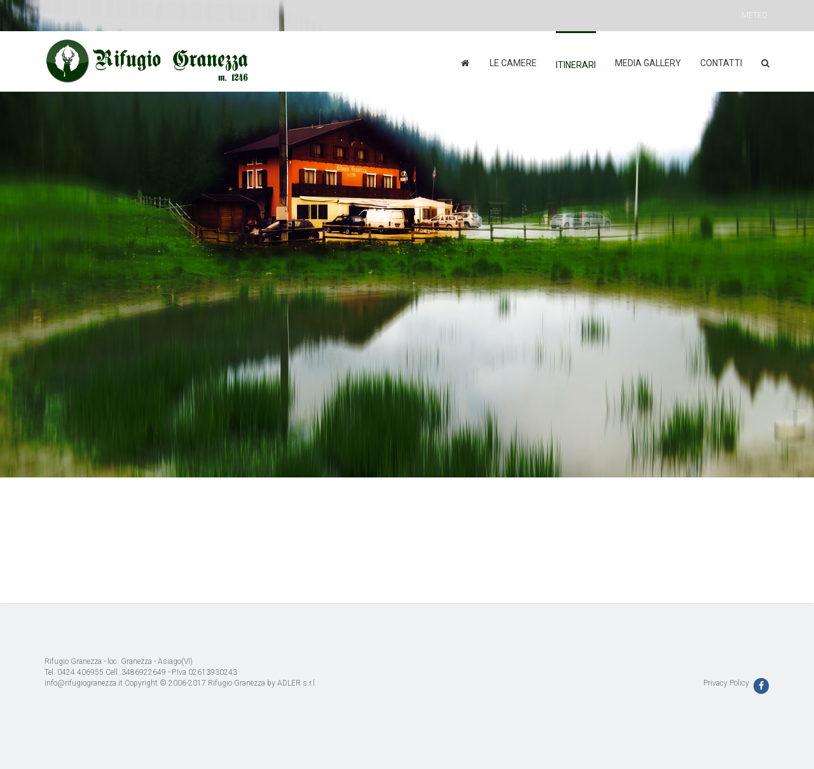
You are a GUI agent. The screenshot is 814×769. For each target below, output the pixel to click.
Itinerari (576, 65)
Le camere (513, 63)
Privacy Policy (726, 683)
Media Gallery (648, 63)
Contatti (721, 63)
